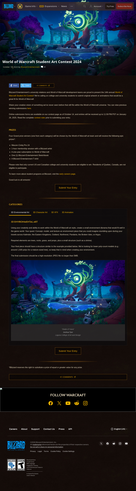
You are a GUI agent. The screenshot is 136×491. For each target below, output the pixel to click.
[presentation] (9, 6)
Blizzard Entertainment (30, 67)
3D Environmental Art (20, 212)
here (29, 108)
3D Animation (67, 212)
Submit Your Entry (68, 187)
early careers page (67, 174)
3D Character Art (40, 212)
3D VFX (54, 212)
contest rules (39, 118)
